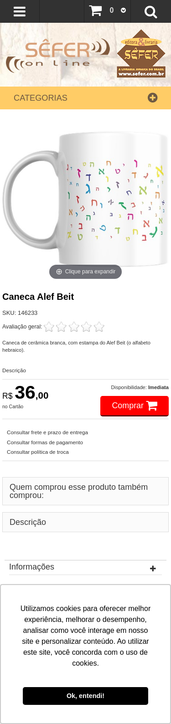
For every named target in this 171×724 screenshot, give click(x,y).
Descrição (14, 370)
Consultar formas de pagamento (45, 442)
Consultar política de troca (38, 452)
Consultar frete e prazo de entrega (47, 432)
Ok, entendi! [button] (85, 695)
